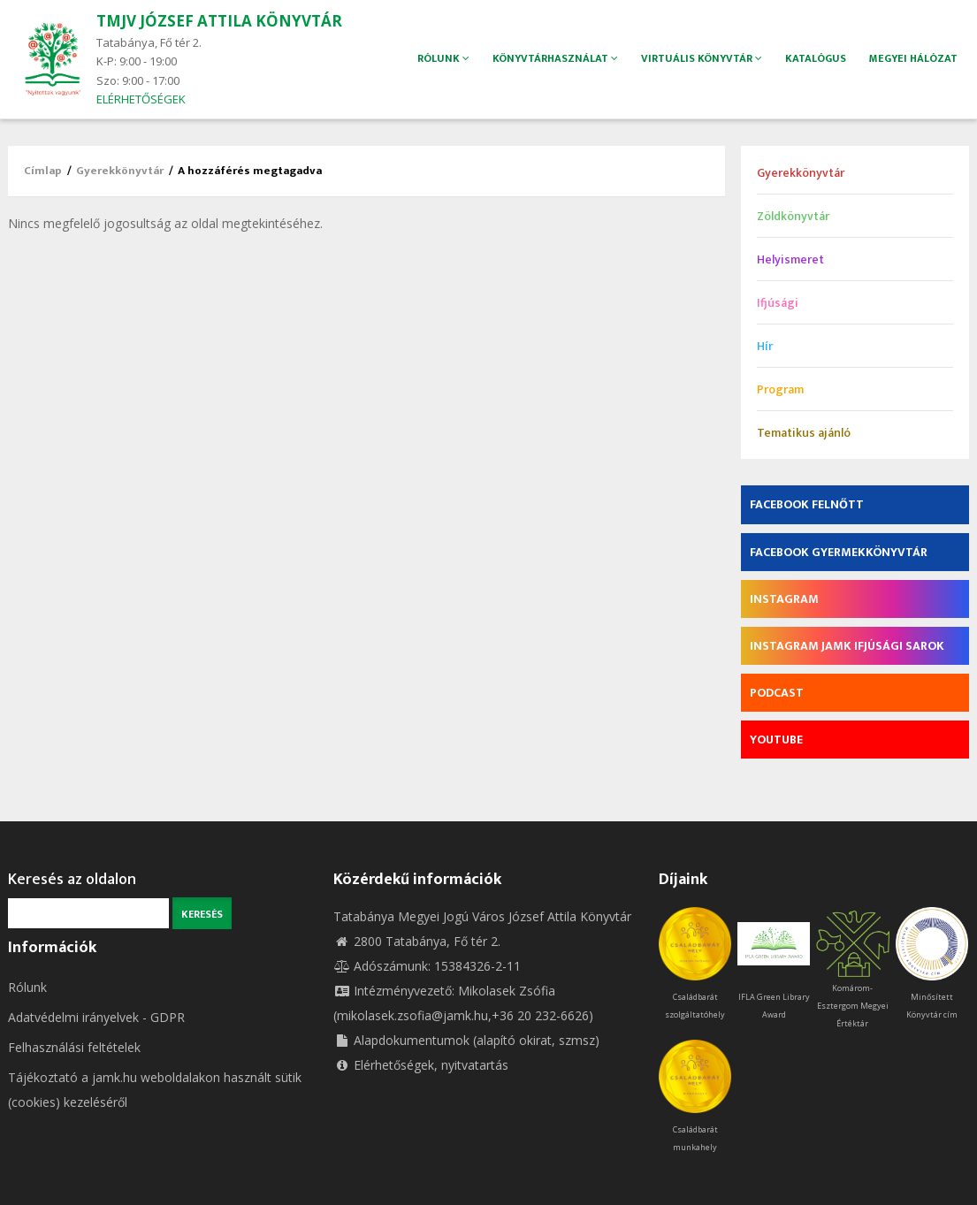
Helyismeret (790, 259)
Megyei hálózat (913, 58)
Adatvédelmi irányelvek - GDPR (96, 1017)
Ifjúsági (777, 303)
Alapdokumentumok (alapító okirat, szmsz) (466, 1040)
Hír (765, 346)
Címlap (43, 170)
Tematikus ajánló (804, 433)
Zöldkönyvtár (793, 216)
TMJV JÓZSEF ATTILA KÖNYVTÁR (219, 21)
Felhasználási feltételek (74, 1047)
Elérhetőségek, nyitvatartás (420, 1064)
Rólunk (27, 987)
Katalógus (814, 58)
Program (780, 389)
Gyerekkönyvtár (120, 170)
